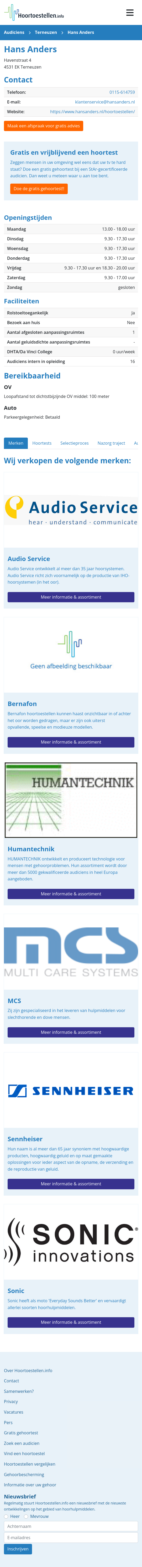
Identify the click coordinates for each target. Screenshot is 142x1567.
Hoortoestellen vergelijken (29, 1464)
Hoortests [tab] (41, 443)
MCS (71, 979)
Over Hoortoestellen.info (28, 1370)
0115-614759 (122, 92)
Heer (15, 1516)
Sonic (71, 1269)
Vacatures (13, 1412)
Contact (11, 1381)
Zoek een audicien (21, 1443)
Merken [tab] (15, 443)
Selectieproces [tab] (74, 443)
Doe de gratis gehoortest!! (39, 188)
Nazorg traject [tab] (111, 443)
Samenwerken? (19, 1391)
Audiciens (14, 32)
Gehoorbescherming (24, 1474)
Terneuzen (46, 32)
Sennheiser (71, 1124)
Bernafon (71, 685)
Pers (8, 1422)
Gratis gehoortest (21, 1433)
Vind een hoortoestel (24, 1453)
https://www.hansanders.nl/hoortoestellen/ (92, 112)
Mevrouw (39, 1516)
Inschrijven (18, 1549)
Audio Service (71, 540)
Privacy (11, 1401)
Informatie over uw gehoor (30, 1485)
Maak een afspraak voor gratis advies (43, 126)
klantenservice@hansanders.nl (105, 102)
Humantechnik (71, 834)
